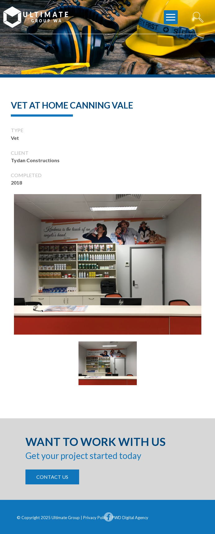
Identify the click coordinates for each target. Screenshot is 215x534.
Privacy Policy (96, 517)
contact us (52, 477)
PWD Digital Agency (130, 517)
